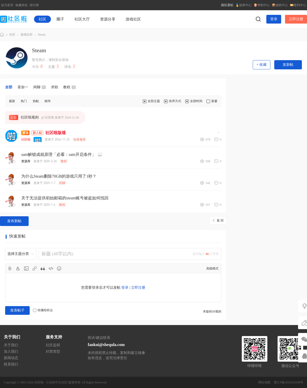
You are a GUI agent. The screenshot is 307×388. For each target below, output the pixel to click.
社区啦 (2, 34)
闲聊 (39, 87)
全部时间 (196, 101)
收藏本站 (21, 5)
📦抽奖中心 (280, 5)
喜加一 (22, 87)
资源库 (25, 161)
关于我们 (11, 345)
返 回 (220, 220)
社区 (42, 19)
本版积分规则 (212, 311)
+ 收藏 (262, 65)
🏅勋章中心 (243, 5)
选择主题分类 (18, 254)
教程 (69, 87)
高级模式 (212, 268)
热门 (24, 101)
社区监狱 (53, 345)
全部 (8, 87)
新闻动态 (11, 358)
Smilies (59, 268)
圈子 (60, 19)
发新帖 (288, 65)
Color (18, 268)
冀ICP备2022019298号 (288, 382)
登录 (273, 19)
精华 (48, 101)
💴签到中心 (298, 5)
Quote (43, 268)
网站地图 (264, 382)
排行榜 (34, 5)
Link (34, 268)
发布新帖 (14, 221)
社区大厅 (82, 19)
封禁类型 (53, 351)
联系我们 (11, 364)
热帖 (36, 101)
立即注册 (296, 19)
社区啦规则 (30, 117)
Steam (42, 34)
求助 (54, 87)
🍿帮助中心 (262, 5)
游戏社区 (133, 19)
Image (26, 268)
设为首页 (7, 5)
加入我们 (11, 351)
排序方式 (175, 101)
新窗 (214, 101)
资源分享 (107, 19)
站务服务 (79, 139)
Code (51, 268)
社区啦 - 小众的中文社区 (51, 382)
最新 (12, 101)
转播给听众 (43, 310)
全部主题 (154, 101)
